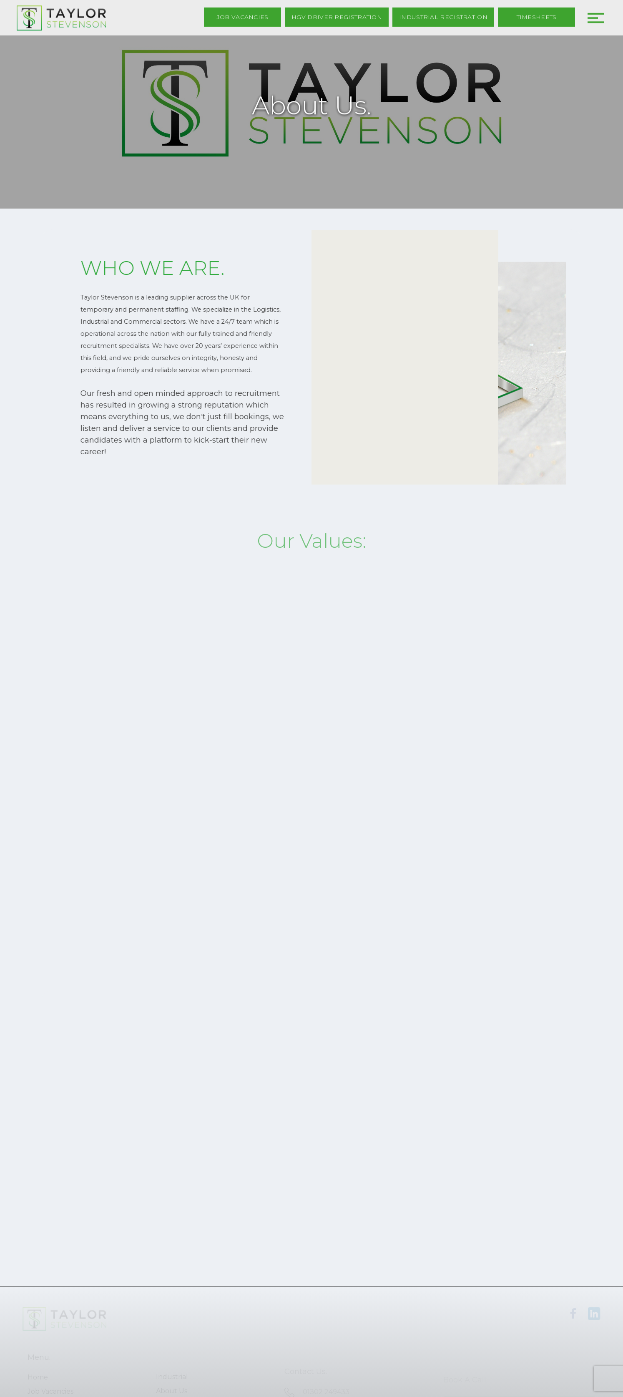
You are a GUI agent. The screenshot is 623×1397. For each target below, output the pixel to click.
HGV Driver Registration (336, 16)
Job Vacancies (243, 16)
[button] (593, 15)
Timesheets (537, 16)
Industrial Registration (443, 16)
